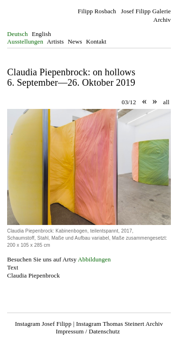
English (41, 33)
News (75, 41)
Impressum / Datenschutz (88, 331)
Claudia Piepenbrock (33, 275)
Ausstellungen (25, 41)
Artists (55, 41)
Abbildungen (94, 259)
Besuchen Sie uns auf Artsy (41, 259)
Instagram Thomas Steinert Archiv (119, 323)
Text (12, 267)
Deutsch (17, 33)
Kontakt (96, 41)
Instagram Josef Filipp (43, 323)
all (166, 102)
